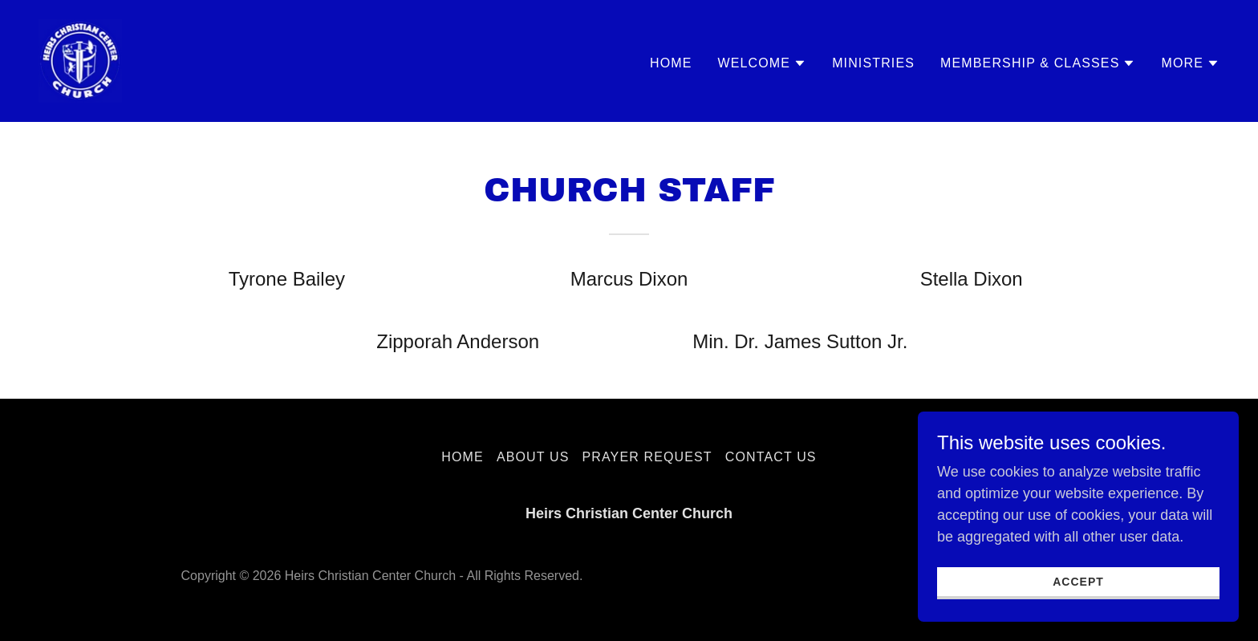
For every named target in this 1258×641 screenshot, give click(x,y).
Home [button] (462, 457)
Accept (1078, 604)
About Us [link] (533, 457)
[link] (80, 60)
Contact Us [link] (771, 457)
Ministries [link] (873, 63)
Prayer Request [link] (647, 457)
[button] (762, 63)
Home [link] (671, 63)
